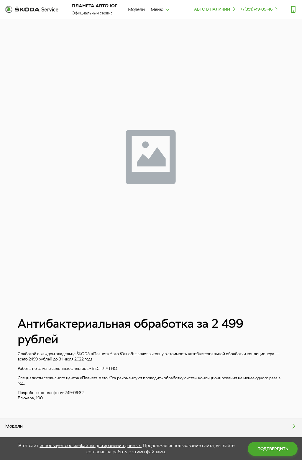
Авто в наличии (215, 8)
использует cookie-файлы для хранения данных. (91, 445)
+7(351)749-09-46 (259, 8)
